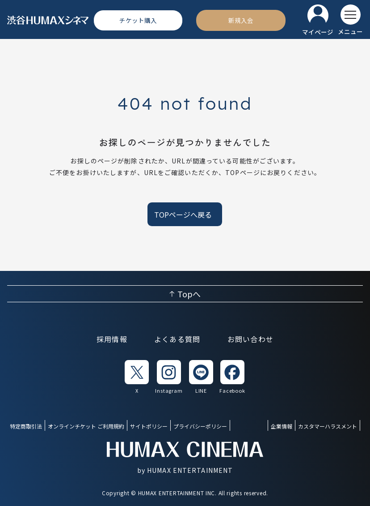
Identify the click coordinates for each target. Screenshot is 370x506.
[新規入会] (241, 20)
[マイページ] (317, 20)
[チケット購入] (138, 20)
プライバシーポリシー (200, 426)
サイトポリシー (149, 426)
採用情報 (112, 339)
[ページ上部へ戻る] (185, 293)
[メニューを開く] (350, 20)
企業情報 (281, 426)
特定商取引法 (26, 426)
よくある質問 (177, 339)
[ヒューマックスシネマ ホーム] (48, 20)
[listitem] (137, 377)
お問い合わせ (250, 339)
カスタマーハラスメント (327, 426)
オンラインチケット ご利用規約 (86, 426)
